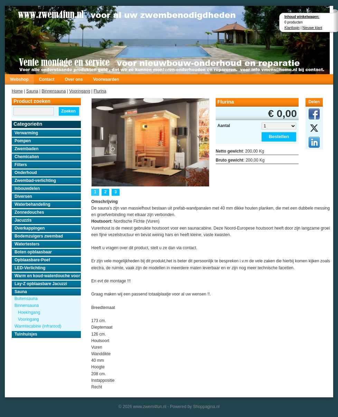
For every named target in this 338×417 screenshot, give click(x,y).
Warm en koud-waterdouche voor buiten (48, 275)
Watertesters (27, 244)
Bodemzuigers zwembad (39, 236)
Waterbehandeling (32, 204)
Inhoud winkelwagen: (301, 17)
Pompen (23, 140)
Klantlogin (292, 28)
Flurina (100, 91)
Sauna (32, 91)
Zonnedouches (29, 212)
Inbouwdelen (27, 188)
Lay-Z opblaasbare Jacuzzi (41, 283)
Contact (47, 79)
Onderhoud (26, 172)
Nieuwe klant (312, 28)
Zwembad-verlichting (35, 180)
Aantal (223, 125)
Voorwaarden (106, 79)
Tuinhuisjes (26, 334)
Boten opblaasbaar (33, 252)
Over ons (74, 79)
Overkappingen (30, 228)
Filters (21, 164)
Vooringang (79, 91)
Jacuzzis (23, 220)
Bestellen (279, 136)
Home (17, 91)
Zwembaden (26, 148)
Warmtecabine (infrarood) (38, 326)
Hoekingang (29, 312)
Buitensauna (26, 298)
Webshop (19, 79)
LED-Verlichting (30, 267)
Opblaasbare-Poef (32, 260)
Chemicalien (27, 156)
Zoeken (68, 111)
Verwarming (26, 132)
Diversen (23, 196)
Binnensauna (53, 91)
